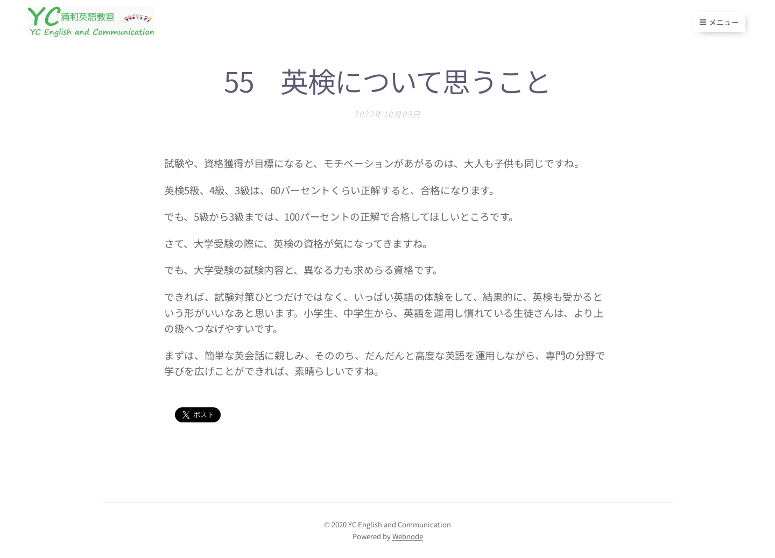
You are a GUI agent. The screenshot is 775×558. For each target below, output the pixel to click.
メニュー (719, 22)
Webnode (407, 536)
